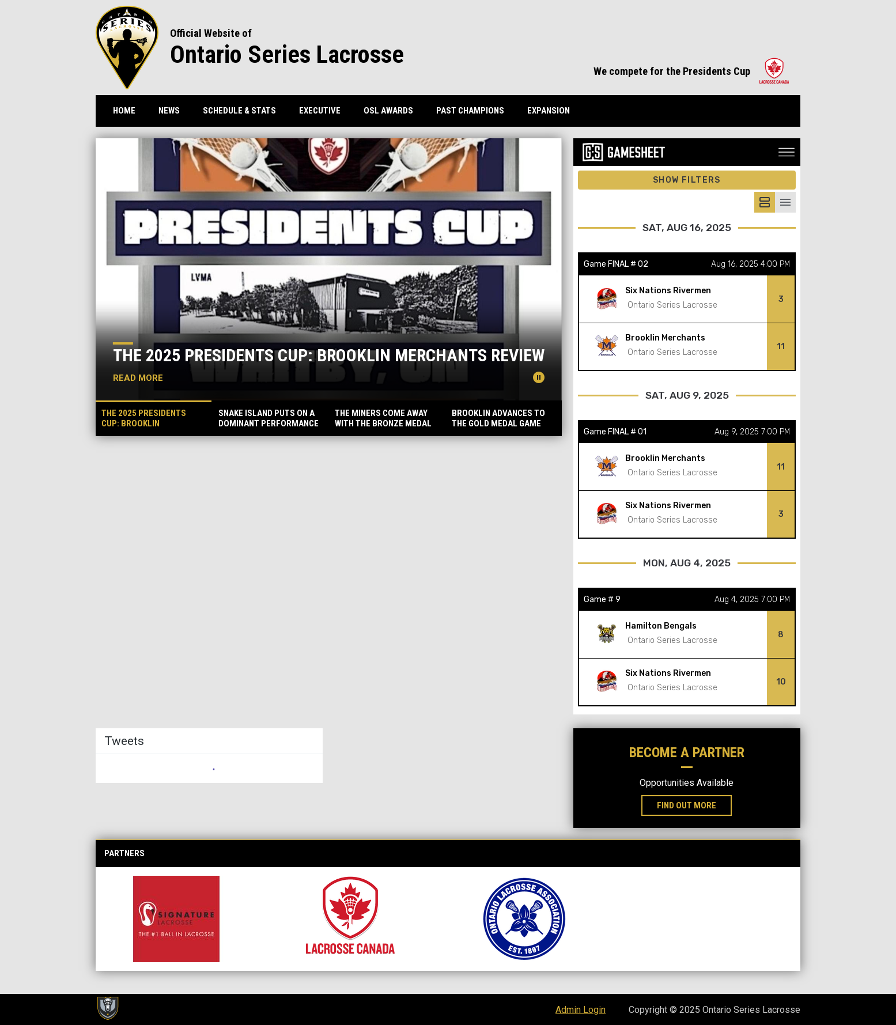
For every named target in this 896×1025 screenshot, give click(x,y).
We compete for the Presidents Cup (691, 71)
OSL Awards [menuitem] (388, 110)
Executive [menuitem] (320, 110)
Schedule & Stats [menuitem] (239, 110)
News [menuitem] (169, 110)
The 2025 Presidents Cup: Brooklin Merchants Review (329, 355)
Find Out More (694, 805)
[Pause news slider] (538, 377)
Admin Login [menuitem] (580, 1009)
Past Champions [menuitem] (470, 110)
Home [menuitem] (124, 110)
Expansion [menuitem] (548, 110)
